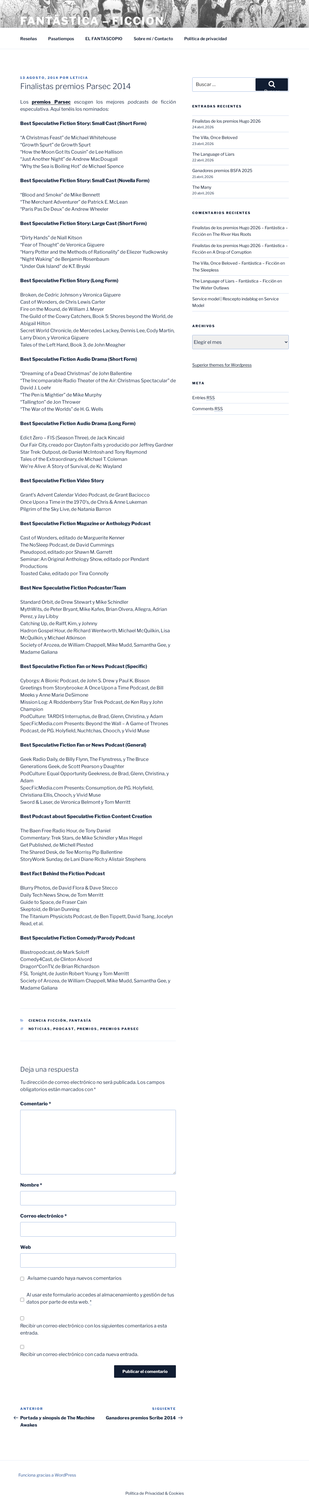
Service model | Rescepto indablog (225, 298)
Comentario (35, 1104)
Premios (87, 1029)
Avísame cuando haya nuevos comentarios (74, 1278)
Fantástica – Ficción (92, 20)
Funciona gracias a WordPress (47, 1474)
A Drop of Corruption (231, 252)
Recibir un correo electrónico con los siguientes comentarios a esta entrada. (93, 1329)
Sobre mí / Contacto (153, 38)
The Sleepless (205, 269)
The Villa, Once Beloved (214, 137)
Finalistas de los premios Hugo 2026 (226, 121)
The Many (201, 187)
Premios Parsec (119, 1029)
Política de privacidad (205, 38)
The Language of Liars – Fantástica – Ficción (234, 280)
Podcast (63, 1029)
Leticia (79, 78)
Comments (207, 408)
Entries (203, 397)
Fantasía (80, 1020)
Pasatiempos (61, 38)
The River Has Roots (231, 234)
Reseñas (28, 38)
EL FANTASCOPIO (103, 38)
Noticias (40, 1029)
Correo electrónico (43, 1216)
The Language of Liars (213, 154)
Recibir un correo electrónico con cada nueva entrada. (79, 1354)
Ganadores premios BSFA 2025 (222, 170)
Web (25, 1247)
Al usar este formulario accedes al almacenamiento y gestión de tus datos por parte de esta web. (100, 1298)
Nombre (31, 1185)
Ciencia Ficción (48, 1020)
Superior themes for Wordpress (222, 364)
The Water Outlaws (210, 287)
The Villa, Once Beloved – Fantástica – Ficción (235, 263)
